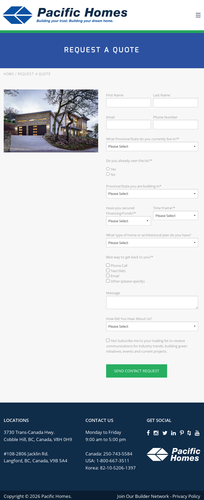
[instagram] (156, 433)
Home (9, 74)
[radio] (152, 169)
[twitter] (164, 433)
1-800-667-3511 (112, 461)
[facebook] (148, 433)
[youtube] (197, 433)
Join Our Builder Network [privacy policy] (143, 496)
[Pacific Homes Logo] (173, 453)
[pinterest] (182, 433)
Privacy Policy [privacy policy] (186, 496)
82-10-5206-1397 (118, 468)
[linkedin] (173, 433)
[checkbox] (152, 172)
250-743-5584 (117, 454)
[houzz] (189, 433)
